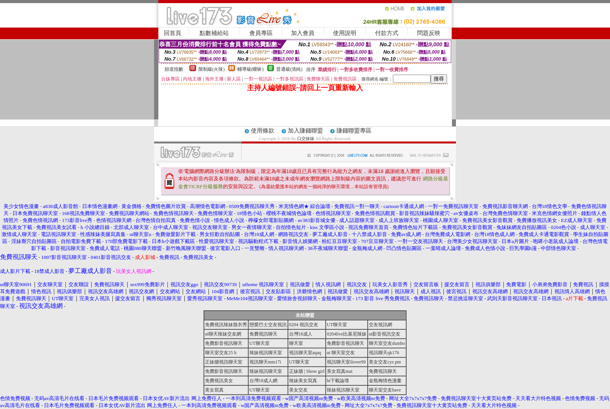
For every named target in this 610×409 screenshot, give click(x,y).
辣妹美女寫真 (303, 380)
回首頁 (172, 33)
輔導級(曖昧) (250, 69)
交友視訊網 (380, 324)
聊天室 (296, 343)
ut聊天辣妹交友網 (223, 334)
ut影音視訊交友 (384, 334)
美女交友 (298, 390)
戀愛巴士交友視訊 (268, 324)
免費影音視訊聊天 (223, 343)
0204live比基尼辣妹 (346, 334)
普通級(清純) (289, 69)
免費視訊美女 (219, 380)
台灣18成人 (300, 334)
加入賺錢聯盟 (305, 131)
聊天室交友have (385, 390)
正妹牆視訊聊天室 (223, 362)
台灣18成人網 (263, 380)
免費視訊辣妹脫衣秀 (226, 324)
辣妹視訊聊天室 (265, 352)
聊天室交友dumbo (387, 343)
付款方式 (386, 33)
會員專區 (261, 33)
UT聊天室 (337, 324)
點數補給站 (214, 33)
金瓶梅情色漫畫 (385, 380)
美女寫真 (214, 390)
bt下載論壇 (338, 380)
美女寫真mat (339, 371)
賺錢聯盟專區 (354, 131)
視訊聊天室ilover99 (346, 362)
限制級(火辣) (211, 69)
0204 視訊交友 (303, 324)
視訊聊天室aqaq (305, 352)
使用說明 (344, 33)
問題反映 (428, 33)
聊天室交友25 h (221, 352)
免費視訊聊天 (263, 334)
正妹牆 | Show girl (306, 371)
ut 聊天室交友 (341, 352)
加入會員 (302, 33)
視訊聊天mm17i (265, 362)
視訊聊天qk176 (384, 352)
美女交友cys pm (385, 362)
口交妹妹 (305, 138)
